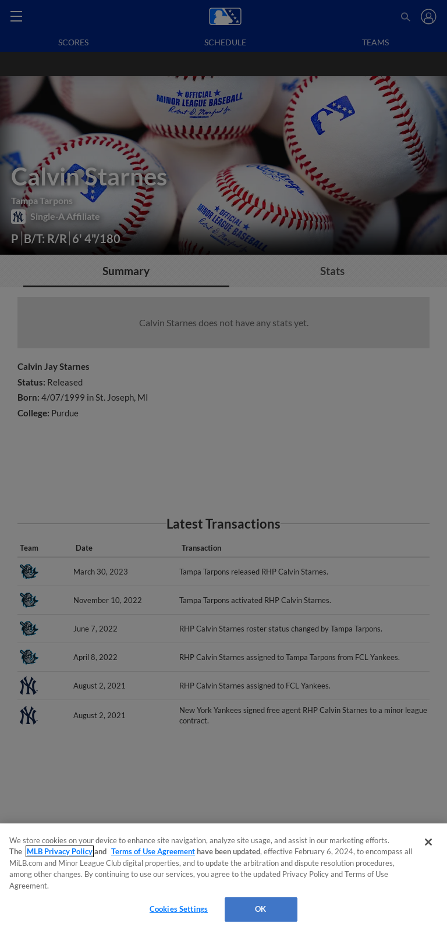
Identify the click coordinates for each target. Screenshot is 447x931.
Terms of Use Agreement (153, 851)
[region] (223, 877)
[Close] (428, 842)
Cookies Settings (179, 909)
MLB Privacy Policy (60, 851)
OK (260, 909)
